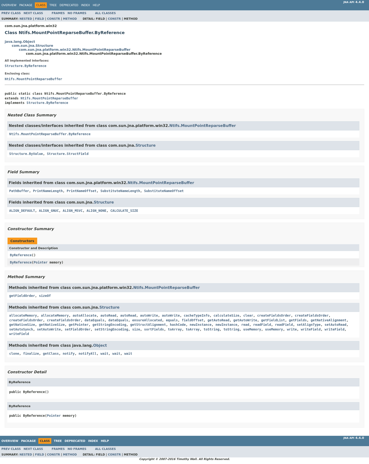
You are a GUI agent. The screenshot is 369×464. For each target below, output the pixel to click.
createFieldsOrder (274, 315)
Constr (53, 18)
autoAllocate (84, 315)
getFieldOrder (22, 296)
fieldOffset (193, 320)
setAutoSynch (21, 329)
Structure (146, 145)
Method (70, 18)
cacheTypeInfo (197, 315)
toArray (175, 329)
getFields (298, 320)
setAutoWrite (49, 329)
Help (96, 5)
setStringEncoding (111, 329)
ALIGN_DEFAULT (22, 210)
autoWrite (149, 315)
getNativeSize (22, 324)
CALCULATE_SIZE (124, 210)
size (136, 329)
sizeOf (45, 296)
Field (39, 18)
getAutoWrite (245, 320)
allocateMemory (23, 315)
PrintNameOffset (81, 191)
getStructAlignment (148, 324)
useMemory (252, 329)
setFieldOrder (78, 329)
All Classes (105, 13)
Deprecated (69, 5)
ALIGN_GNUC (49, 210)
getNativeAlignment (328, 320)
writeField (311, 329)
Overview (8, 5)
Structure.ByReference (25, 66)
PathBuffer (19, 191)
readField (262, 324)
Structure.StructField (67, 154)
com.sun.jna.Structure (32, 45)
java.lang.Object (20, 41)
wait (104, 353)
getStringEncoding (109, 324)
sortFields (154, 329)
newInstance (201, 324)
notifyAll (87, 353)
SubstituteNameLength (120, 191)
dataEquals (94, 320)
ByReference (21, 255)
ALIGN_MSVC (73, 210)
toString (211, 329)
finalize (31, 353)
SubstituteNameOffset (164, 191)
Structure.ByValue (26, 154)
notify (69, 353)
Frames (58, 13)
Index (85, 5)
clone (14, 353)
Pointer (41, 262)
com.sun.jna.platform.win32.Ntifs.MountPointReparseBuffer (74, 49)
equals (172, 320)
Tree (53, 5)
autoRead (108, 315)
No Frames (77, 13)
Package (25, 5)
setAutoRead (335, 324)
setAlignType (309, 324)
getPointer (78, 324)
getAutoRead (218, 320)
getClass (51, 353)
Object (100, 345)
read (245, 324)
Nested (26, 18)
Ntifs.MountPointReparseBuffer (33, 79)
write (292, 329)
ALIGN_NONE (96, 210)
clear (248, 315)
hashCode (178, 324)
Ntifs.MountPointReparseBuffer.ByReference (50, 134)
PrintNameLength (48, 191)
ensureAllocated (147, 320)
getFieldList (273, 320)
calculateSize (226, 315)
